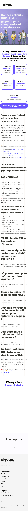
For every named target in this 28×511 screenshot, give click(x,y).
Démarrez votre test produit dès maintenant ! (14, 105)
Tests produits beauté (20, 157)
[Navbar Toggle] (24, 4)
